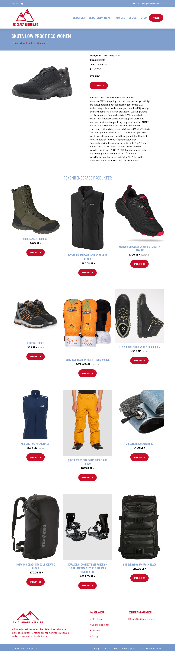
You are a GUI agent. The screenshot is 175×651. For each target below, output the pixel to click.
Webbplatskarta (154, 645)
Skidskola (79, 16)
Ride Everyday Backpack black (139, 561)
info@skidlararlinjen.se (151, 3)
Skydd (118, 52)
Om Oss (96, 627)
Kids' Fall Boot (35, 340)
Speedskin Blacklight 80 (139, 441)
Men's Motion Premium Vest (35, 441)
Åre (136, 3)
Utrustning (108, 52)
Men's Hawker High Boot (35, 236)
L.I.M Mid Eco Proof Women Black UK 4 (139, 344)
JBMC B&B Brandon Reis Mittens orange (88, 357)
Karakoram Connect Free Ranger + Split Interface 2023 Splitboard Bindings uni (87, 565)
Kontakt (106, 645)
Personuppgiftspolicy (133, 645)
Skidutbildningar (100, 622)
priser (156, 16)
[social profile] (22, 3)
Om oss (120, 16)
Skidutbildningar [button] (99, 16)
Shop (144, 16)
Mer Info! (99, 83)
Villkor (116, 645)
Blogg (133, 16)
